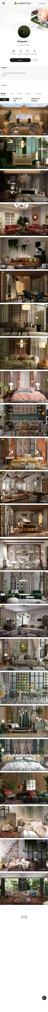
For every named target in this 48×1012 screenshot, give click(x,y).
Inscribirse (42, 3)
